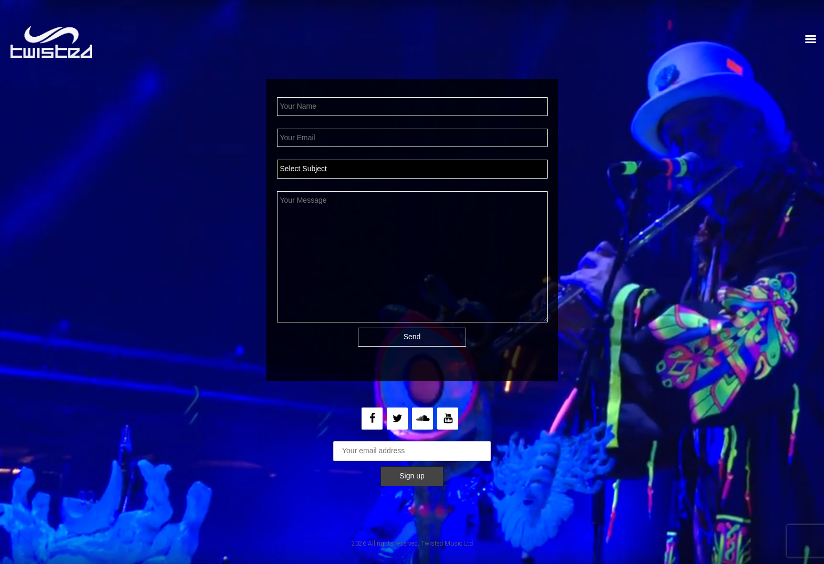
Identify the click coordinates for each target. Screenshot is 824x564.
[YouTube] (447, 419)
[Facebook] (372, 419)
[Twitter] (397, 419)
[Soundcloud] (422, 419)
